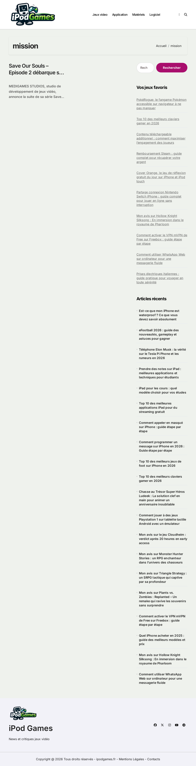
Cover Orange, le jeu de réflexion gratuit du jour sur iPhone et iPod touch (161, 177)
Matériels (138, 14)
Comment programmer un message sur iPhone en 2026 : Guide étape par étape (162, 446)
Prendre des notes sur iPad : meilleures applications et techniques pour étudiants (160, 373)
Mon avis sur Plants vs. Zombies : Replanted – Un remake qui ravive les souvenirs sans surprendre (162, 599)
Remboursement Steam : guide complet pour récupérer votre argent (159, 158)
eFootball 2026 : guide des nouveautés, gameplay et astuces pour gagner (159, 334)
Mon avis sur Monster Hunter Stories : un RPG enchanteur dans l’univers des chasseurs (161, 558)
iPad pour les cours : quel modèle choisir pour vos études (162, 390)
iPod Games (31, 728)
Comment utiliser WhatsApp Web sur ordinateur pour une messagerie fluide (160, 259)
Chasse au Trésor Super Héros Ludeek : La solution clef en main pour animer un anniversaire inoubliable (162, 498)
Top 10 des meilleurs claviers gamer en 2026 (157, 121)
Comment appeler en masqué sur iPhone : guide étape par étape (161, 427)
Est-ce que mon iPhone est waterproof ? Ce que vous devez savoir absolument (159, 315)
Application (120, 14)
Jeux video (99, 14)
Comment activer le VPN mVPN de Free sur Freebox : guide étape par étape (161, 239)
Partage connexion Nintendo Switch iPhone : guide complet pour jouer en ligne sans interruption (158, 198)
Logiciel (154, 14)
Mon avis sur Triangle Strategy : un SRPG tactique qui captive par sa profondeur (163, 577)
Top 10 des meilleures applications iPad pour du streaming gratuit (158, 407)
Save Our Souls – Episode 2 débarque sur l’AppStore (36, 72)
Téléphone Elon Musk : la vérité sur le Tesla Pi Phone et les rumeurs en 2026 (162, 354)
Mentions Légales (132, 759)
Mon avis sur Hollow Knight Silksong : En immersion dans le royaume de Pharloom (160, 220)
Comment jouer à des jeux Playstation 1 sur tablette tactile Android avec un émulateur (162, 519)
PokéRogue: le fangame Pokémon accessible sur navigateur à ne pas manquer (161, 104)
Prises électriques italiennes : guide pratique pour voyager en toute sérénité (159, 278)
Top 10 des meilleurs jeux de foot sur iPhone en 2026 (160, 463)
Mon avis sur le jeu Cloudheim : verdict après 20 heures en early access (163, 539)
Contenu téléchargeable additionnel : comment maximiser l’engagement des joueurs (160, 138)
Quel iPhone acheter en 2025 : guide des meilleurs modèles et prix (162, 640)
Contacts (153, 759)
